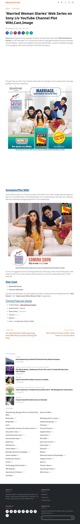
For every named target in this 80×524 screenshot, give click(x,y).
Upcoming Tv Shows (43, 367)
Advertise (44, 494)
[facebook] (58, 2)
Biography (18, 377)
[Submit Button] (72, 518)
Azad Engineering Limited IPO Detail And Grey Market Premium (38, 359)
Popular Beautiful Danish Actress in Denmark (31, 400)
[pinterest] (61, 2)
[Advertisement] (40, 64)
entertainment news (31, 367)
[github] (7, 515)
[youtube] (23, 511)
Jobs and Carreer (39, 387)
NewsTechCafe (13, 2)
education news (20, 387)
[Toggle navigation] (72, 2)
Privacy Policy (45, 500)
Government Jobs (30, 387)
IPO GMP (18, 357)
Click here (23, 311)
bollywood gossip (20, 367)
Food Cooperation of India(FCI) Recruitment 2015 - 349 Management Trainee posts (44, 390)
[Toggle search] (69, 2)
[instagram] (35, 511)
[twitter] (31, 511)
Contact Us (44, 497)
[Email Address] (55, 518)
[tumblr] (11, 511)
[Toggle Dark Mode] (65, 2)
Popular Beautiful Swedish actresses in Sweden (32, 380)
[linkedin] (15, 511)
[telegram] (7, 511)
